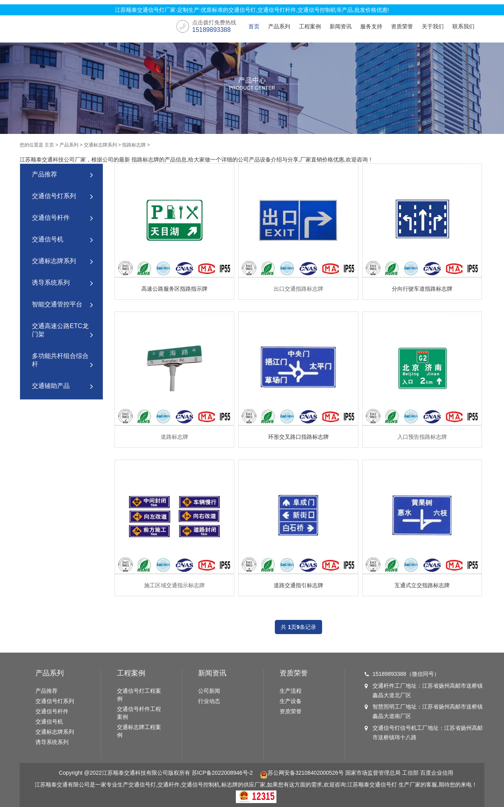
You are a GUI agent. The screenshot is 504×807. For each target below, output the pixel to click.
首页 (253, 26)
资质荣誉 (402, 26)
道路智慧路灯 (62, 408)
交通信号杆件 (62, 218)
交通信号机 (62, 240)
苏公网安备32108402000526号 (302, 773)
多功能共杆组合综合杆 (62, 360)
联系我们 (463, 26)
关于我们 (433, 26)
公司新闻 (209, 691)
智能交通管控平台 (62, 305)
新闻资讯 (341, 26)
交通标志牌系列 (100, 145)
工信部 (410, 773)
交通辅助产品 (62, 386)
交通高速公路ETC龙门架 (62, 331)
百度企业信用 (436, 773)
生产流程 (291, 691)
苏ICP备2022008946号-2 (222, 773)
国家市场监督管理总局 (372, 773)
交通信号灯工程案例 (139, 695)
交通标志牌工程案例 (139, 731)
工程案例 (310, 26)
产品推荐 (62, 175)
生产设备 (291, 701)
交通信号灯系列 (62, 196)
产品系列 (279, 26)
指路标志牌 (134, 145)
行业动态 (209, 701)
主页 (49, 145)
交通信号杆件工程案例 (139, 713)
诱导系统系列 (62, 283)
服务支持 (371, 26)
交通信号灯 (383, 784)
